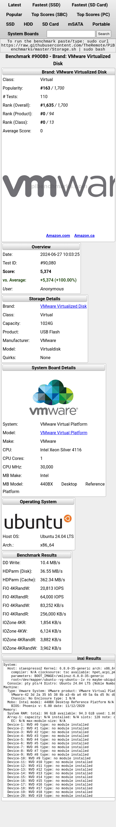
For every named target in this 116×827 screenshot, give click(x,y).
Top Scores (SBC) (49, 14)
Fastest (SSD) (46, 4)
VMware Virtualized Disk (63, 306)
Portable (101, 24)
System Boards (23, 33)
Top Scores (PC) (93, 14)
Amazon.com (58, 235)
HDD (28, 24)
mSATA (75, 24)
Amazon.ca (84, 235)
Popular (14, 14)
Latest (14, 4)
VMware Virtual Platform (63, 432)
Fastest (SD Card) (90, 4)
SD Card (50, 24)
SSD (10, 24)
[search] (71, 33)
